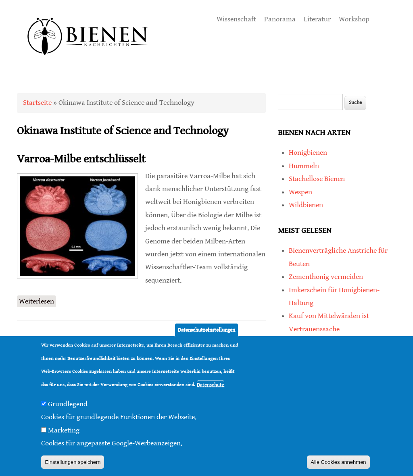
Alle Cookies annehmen (338, 462)
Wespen (300, 192)
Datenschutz (210, 385)
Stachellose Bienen (317, 179)
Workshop (354, 19)
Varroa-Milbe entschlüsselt (81, 159)
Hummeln (304, 166)
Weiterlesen (37, 300)
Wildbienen (306, 205)
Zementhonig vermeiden (326, 276)
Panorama (280, 19)
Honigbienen (308, 152)
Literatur (317, 19)
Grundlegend (68, 404)
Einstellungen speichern (72, 462)
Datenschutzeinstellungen (206, 330)
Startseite (37, 102)
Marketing (63, 430)
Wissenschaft (236, 19)
